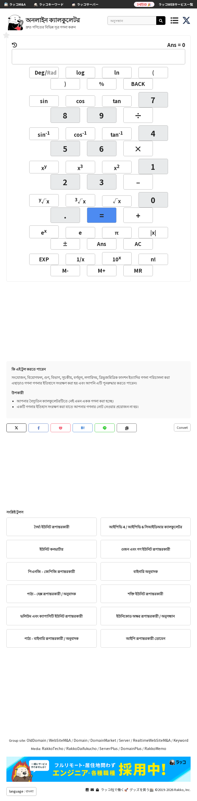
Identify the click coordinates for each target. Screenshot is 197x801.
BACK (138, 83)
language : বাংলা (21, 791)
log (80, 72)
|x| (153, 232)
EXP (44, 259)
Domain (80, 740)
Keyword (180, 740)
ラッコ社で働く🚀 (114, 789)
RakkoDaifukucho (81, 748)
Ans (101, 244)
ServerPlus (109, 748)
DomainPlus (131, 748)
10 (116, 258)
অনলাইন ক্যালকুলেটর (53, 19)
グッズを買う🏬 (142, 789)
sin (44, 101)
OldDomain (36, 740)
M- (65, 270)
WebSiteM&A (60, 740)
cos (80, 101)
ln (116, 72)
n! (153, 259)
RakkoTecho (52, 748)
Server (124, 740)
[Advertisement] (98, 320)
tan (117, 101)
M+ (101, 270)
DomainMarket (103, 740)
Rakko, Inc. (182, 789)
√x (44, 200)
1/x (80, 259)
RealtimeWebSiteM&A (152, 740)
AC (138, 244)
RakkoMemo (155, 748)
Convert (182, 427)
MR (138, 270)
